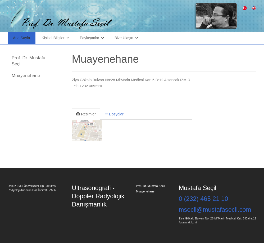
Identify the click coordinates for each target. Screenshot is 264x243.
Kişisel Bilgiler (53, 38)
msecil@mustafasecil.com (215, 209)
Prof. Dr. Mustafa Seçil (28, 60)
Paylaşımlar (89, 38)
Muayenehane (26, 75)
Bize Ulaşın (124, 38)
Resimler (86, 114)
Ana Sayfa (21, 38)
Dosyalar (114, 114)
